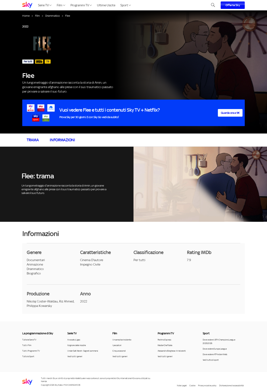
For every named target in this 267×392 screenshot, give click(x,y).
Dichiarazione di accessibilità (231, 385)
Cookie (192, 385)
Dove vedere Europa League (215, 348)
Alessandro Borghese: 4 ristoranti (172, 351)
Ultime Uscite (106, 5)
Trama (33, 140)
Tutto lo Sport (28, 356)
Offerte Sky (232, 5)
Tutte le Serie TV (29, 339)
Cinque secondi (119, 351)
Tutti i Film (26, 345)
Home (26, 15)
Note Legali (182, 385)
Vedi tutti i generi (74, 356)
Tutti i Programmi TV (31, 351)
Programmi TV (81, 5)
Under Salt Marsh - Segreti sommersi (82, 351)
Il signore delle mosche (76, 345)
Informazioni (62, 140)
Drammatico (52, 15)
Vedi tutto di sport (211, 360)
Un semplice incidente (121, 339)
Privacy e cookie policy (207, 385)
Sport (125, 5)
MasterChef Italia (165, 345)
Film (61, 5)
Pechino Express (164, 339)
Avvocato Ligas (73, 339)
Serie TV (45, 5)
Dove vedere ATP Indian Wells (215, 354)
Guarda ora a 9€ (230, 112)
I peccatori (116, 345)
